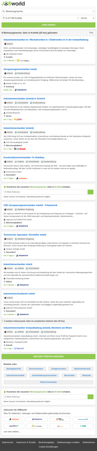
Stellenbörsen (89, 442)
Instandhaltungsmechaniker (44, 375)
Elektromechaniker (48, 382)
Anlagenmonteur (58, 369)
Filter (91, 33)
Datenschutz (7, 442)
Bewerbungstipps (46, 442)
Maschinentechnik (82, 369)
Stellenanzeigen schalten (68, 442)
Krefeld (34, 33)
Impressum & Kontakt (26, 442)
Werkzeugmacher (12, 33)
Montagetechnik (14, 369)
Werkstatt (86, 375)
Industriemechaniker (15, 375)
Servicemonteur (36, 369)
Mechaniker (69, 375)
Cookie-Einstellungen (48, 447)
